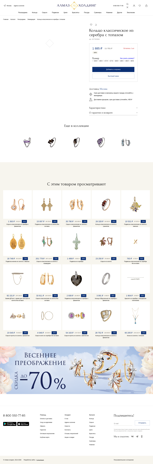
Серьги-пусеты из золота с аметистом (76, 335)
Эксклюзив (131, 12)
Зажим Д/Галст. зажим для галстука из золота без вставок (17, 299)
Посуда (86, 12)
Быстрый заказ (113, 76)
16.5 (100, 61)
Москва (7, 5)
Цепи (65, 12)
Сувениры (97, 12)
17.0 (106, 61)
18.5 (121, 61)
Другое (119, 12)
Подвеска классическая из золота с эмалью (135, 225)
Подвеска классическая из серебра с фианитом (76, 299)
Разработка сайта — (30, 460)
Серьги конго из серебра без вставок (47, 335)
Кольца (34, 12)
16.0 (95, 61)
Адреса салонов (19, 5)
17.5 (111, 61)
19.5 (132, 61)
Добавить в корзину (113, 69)
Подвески (55, 12)
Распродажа (22, 12)
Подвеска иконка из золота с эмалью (17, 261)
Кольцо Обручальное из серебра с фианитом (106, 299)
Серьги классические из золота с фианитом (76, 225)
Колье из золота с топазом (135, 335)
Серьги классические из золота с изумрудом (47, 262)
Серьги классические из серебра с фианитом (18, 225)
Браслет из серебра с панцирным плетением (135, 299)
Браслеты (75, 12)
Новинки (109, 12)
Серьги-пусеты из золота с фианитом (17, 335)
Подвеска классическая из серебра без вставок (135, 262)
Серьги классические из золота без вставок (47, 299)
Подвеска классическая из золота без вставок (47, 225)
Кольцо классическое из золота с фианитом (106, 336)
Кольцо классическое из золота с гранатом (106, 225)
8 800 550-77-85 (118, 5)
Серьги (44, 12)
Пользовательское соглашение (124, 460)
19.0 (126, 61)
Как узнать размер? (127, 58)
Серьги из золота (106, 261)
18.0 (116, 61)
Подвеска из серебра (76, 261)
